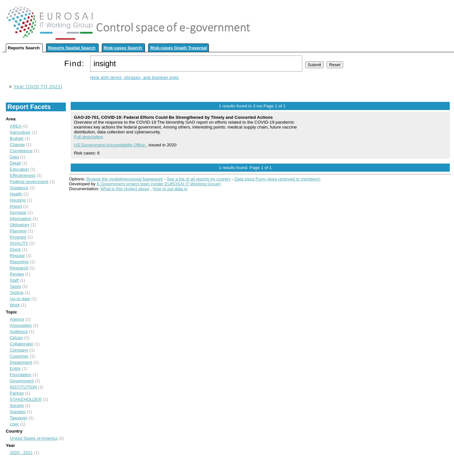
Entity (15, 368)
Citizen (16, 337)
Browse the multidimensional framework (124, 179)
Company (19, 350)
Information (20, 218)
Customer (19, 356)
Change (17, 144)
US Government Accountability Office (110, 144)
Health (16, 193)
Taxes (15, 286)
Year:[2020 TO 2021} (38, 86)
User (14, 424)
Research (19, 267)
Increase (18, 212)
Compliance (21, 150)
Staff (14, 280)
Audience (19, 331)
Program (18, 237)
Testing (16, 292)
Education (19, 169)
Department (21, 362)
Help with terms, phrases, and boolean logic (134, 77)
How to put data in (170, 188)
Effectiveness (22, 175)
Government (21, 380)
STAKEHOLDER (26, 399)
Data (14, 156)
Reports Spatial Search (71, 47)
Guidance (19, 187)
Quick (15, 249)
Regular (17, 255)
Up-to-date (20, 298)
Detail (15, 163)
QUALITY (19, 243)
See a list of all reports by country (199, 179)
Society (17, 405)
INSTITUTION (23, 387)
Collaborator (21, 343)
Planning (18, 230)
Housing (18, 200)
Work (15, 304)
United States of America (33, 438)
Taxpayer (18, 417)
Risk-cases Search (123, 47)
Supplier (18, 411)
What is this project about (125, 188)
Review (17, 274)
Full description (88, 136)
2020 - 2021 (21, 452)
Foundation (20, 374)
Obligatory (20, 224)
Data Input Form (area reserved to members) (277, 179)
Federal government (29, 181)
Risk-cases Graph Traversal (178, 47)
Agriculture (20, 132)
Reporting (19, 261)
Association (21, 325)
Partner (17, 393)
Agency (17, 319)
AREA (15, 126)
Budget (16, 138)
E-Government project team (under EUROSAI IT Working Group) (159, 183)
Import (16, 206)
